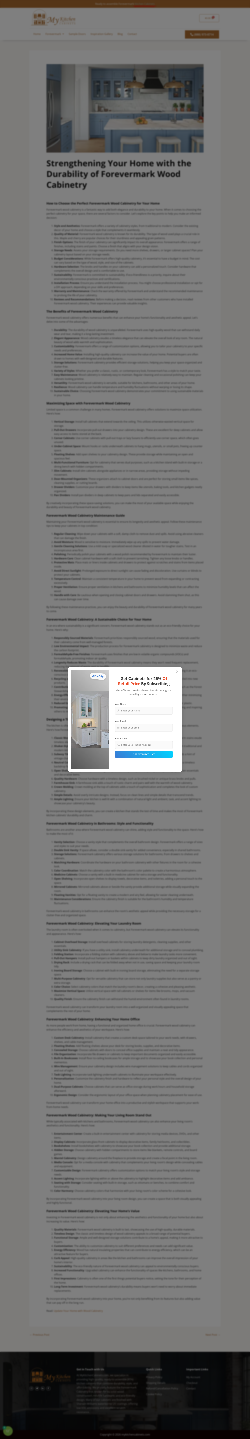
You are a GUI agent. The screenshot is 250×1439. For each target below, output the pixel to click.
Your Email (120, 720)
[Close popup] (177, 671)
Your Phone (121, 738)
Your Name (120, 703)
